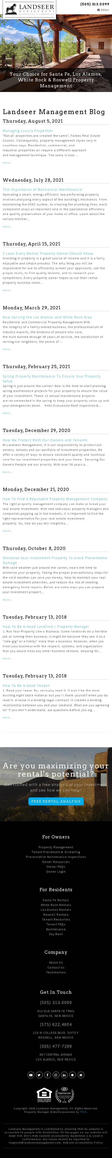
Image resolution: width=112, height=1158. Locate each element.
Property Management (56, 847)
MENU (103, 10)
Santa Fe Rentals (56, 900)
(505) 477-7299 (56, 1046)
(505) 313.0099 (94, 4)
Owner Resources (56, 862)
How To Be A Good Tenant (26, 685)
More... (8, 162)
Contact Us (56, 967)
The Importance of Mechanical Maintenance (42, 189)
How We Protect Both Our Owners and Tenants (45, 440)
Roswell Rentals (56, 914)
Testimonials (56, 972)
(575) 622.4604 (56, 1024)
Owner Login (56, 871)
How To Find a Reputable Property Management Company (55, 499)
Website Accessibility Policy (83, 1142)
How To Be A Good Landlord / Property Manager (46, 626)
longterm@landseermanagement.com (35, 1142)
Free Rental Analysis (56, 801)
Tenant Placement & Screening (56, 852)
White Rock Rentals (56, 905)
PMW (83, 1112)
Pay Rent (56, 934)
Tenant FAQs (56, 924)
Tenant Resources (56, 919)
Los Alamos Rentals (56, 909)
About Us (56, 962)
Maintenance (56, 929)
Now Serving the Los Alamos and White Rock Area (47, 317)
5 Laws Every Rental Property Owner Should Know (48, 253)
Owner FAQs (56, 866)
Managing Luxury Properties (28, 131)
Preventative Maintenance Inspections (56, 857)
